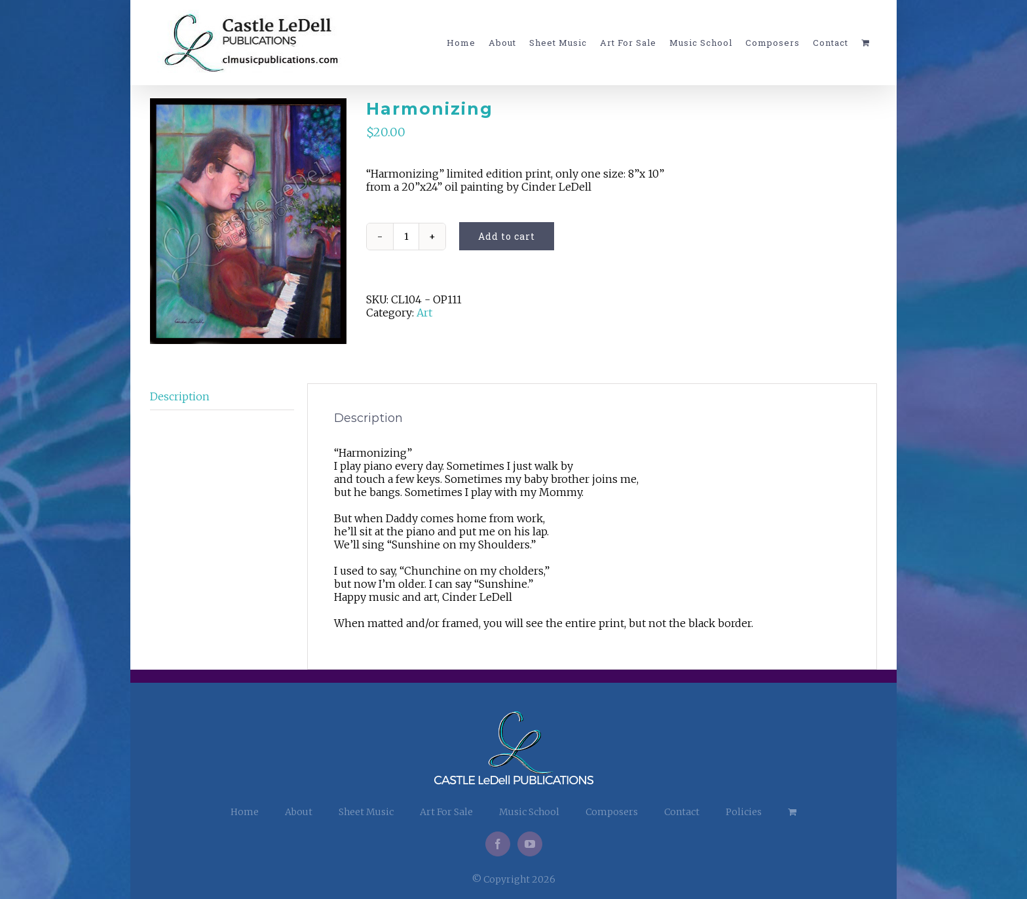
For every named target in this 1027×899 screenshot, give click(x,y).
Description (180, 396)
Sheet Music (366, 812)
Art (424, 312)
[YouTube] (529, 844)
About (298, 812)
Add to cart (506, 236)
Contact (682, 812)
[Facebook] (497, 844)
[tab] (222, 396)
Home (245, 812)
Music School (529, 812)
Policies (744, 812)
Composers (612, 812)
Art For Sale (446, 812)
